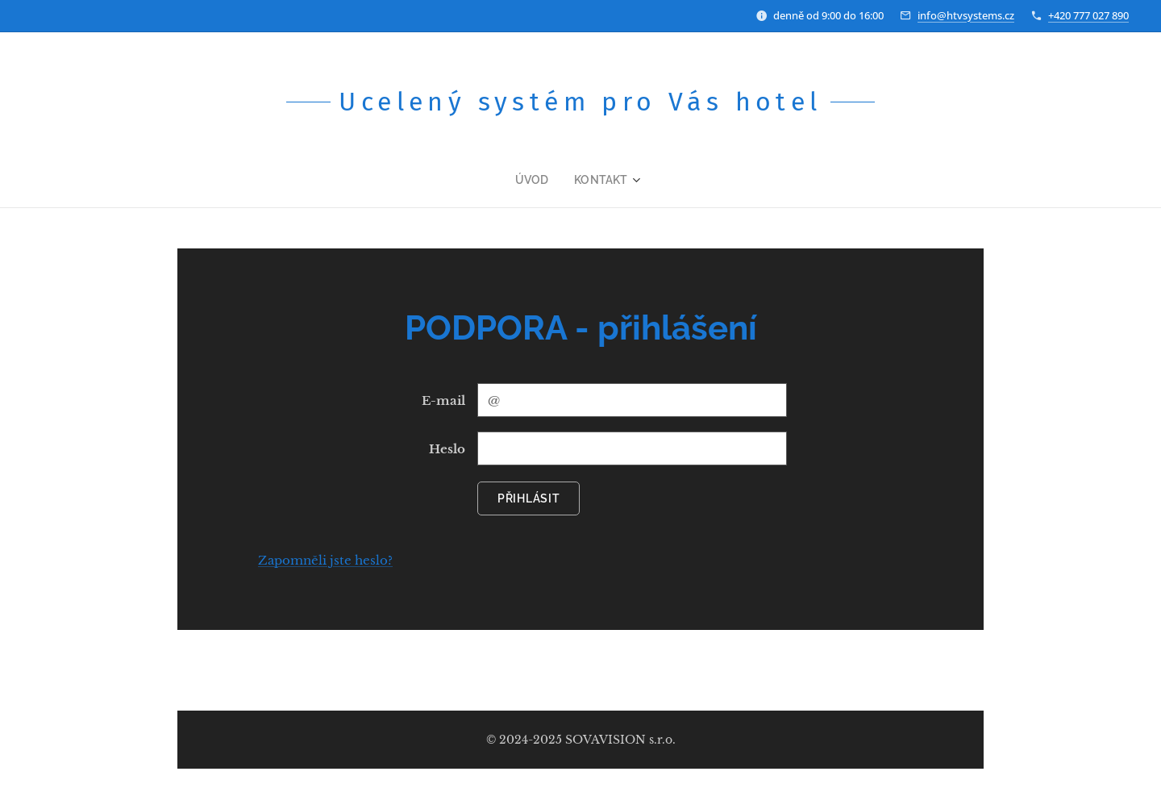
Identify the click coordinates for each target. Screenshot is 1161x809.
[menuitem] (541, 180)
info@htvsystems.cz (966, 15)
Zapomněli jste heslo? (325, 560)
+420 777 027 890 (1088, 15)
